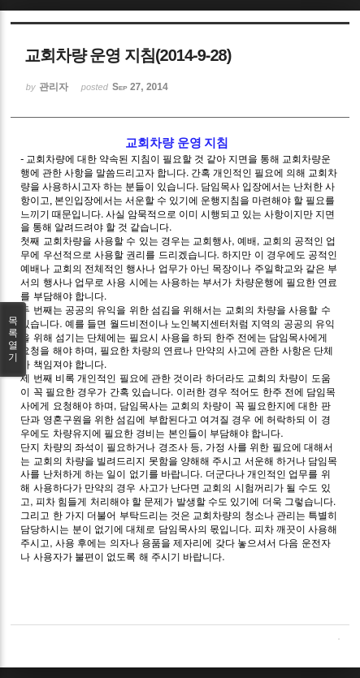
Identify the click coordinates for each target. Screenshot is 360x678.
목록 (13, 339)
